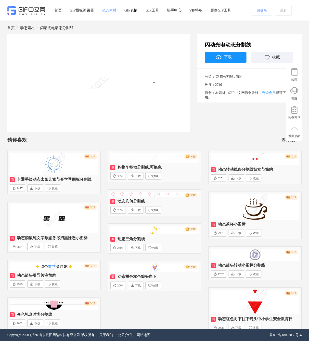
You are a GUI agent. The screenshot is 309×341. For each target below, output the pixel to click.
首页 (58, 10)
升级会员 (269, 93)
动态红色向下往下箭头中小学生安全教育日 (255, 319)
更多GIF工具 (220, 10)
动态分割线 (224, 77)
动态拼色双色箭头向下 (137, 276)
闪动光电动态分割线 (56, 28)
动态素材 (109, 10)
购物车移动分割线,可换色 (139, 167)
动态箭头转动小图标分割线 (241, 265)
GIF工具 (152, 10)
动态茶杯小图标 (231, 224)
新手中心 (174, 10)
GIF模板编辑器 (82, 10)
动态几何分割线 (131, 201)
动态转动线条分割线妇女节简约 (245, 169)
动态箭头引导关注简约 (36, 275)
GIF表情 (131, 10)
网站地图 (143, 335)
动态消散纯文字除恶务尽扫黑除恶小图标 (52, 238)
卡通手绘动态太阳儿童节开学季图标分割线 (54, 179)
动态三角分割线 (131, 239)
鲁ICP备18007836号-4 (286, 335)
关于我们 (106, 335)
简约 (239, 77)
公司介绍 (125, 335)
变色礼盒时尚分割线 (34, 314)
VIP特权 (196, 10)
